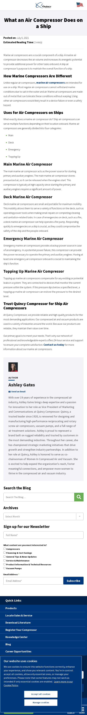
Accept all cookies (40, 694)
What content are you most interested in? (25, 545)
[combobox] (43, 516)
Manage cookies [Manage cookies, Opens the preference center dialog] (41, 702)
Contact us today (54, 344)
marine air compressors (50, 82)
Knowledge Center (16, 637)
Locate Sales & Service (18, 615)
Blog (8, 644)
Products (11, 608)
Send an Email (16, 391)
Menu (82, 710)
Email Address (11, 574)
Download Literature (18, 622)
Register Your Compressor (21, 630)
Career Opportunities (18, 651)
